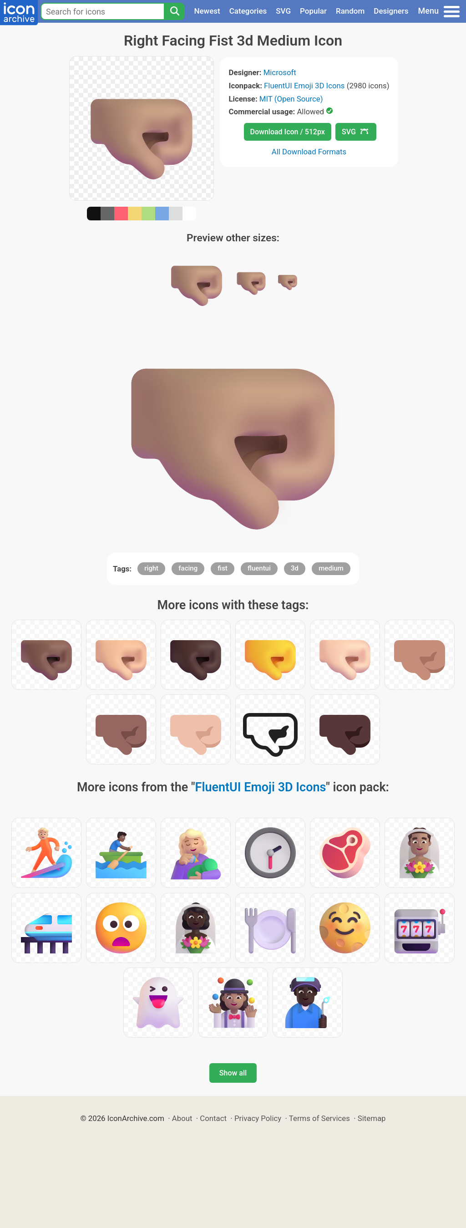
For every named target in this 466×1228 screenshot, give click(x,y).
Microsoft (279, 72)
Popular (313, 10)
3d (295, 568)
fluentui (259, 568)
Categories (248, 10)
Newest (207, 10)
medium (331, 568)
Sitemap (372, 1118)
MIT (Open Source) (291, 98)
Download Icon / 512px (287, 131)
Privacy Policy (257, 1118)
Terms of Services (319, 1118)
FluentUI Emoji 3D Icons (304, 85)
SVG (283, 10)
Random (350, 10)
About (182, 1118)
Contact (213, 1118)
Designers (391, 10)
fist (222, 568)
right (151, 568)
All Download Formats (309, 151)
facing (188, 568)
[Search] (174, 11)
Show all (233, 1073)
